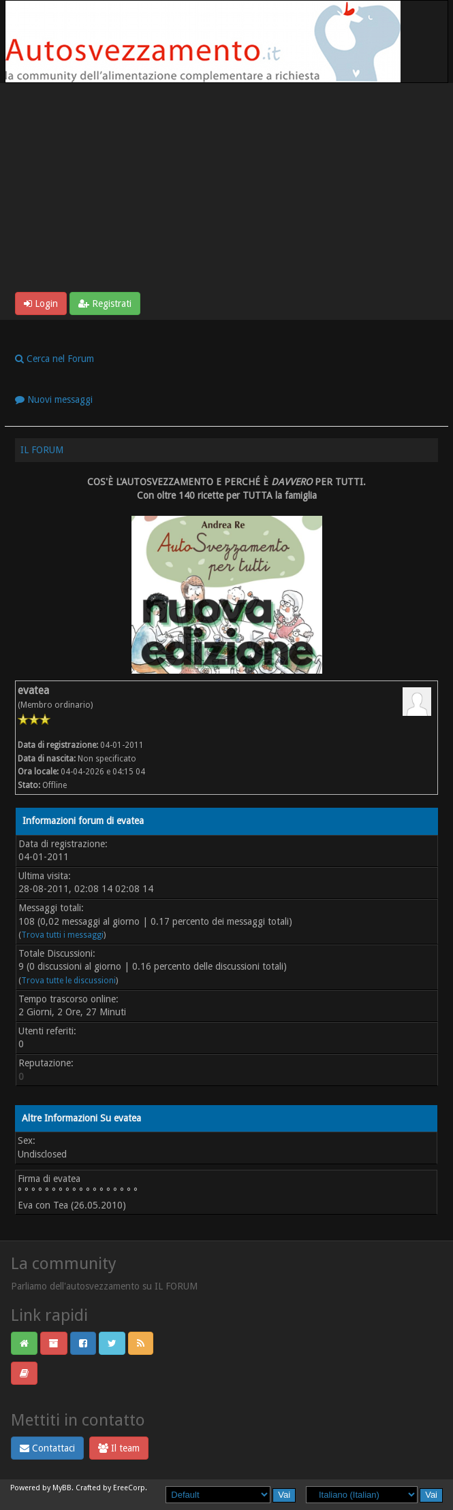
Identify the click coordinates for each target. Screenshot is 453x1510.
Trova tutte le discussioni (68, 980)
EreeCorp (129, 1487)
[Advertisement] (226, 190)
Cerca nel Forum (54, 358)
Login (41, 303)
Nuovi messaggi (54, 399)
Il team (119, 1448)
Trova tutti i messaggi (62, 935)
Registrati (104, 303)
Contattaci (47, 1448)
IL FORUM (41, 449)
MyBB (62, 1487)
